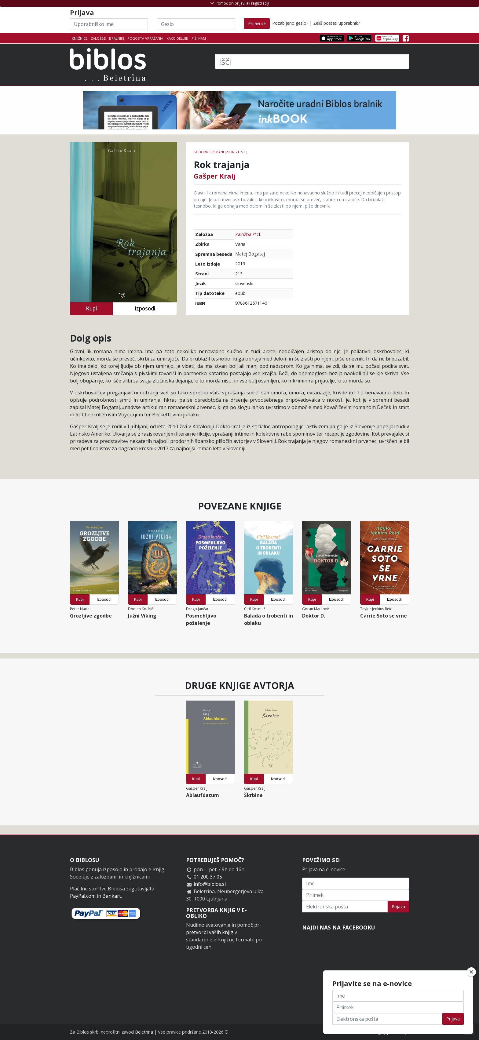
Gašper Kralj (215, 175)
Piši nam (199, 38)
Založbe (98, 38)
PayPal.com (83, 896)
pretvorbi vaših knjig (209, 932)
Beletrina (144, 1032)
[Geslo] (196, 24)
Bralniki (116, 38)
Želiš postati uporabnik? (336, 23)
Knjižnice (79, 38)
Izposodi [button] (145, 308)
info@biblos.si (210, 884)
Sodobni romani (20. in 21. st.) (220, 152)
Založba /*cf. (248, 234)
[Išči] (312, 61)
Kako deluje (177, 38)
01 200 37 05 (208, 876)
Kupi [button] (91, 308)
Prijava (398, 906)
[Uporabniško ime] (109, 24)
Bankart (111, 896)
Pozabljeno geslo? (290, 23)
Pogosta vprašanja (145, 38)
